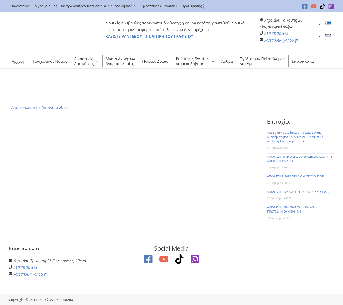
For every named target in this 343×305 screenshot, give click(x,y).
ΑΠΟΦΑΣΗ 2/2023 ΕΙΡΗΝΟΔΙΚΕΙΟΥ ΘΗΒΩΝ (295, 176)
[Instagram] (331, 6)
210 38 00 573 (276, 33)
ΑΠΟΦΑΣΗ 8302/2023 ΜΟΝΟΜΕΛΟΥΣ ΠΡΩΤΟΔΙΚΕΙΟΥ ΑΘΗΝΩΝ (292, 209)
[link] (328, 24)
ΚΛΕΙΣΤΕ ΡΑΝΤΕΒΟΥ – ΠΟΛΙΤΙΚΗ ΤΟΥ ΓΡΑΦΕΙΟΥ (149, 36)
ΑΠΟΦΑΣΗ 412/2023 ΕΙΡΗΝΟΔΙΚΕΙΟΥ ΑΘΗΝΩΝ (298, 192)
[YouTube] (314, 6)
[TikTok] (322, 6)
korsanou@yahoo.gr (281, 40)
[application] (96, 61)
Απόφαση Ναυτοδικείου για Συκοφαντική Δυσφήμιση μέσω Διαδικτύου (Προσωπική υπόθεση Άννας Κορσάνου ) (295, 137)
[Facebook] (305, 6)
